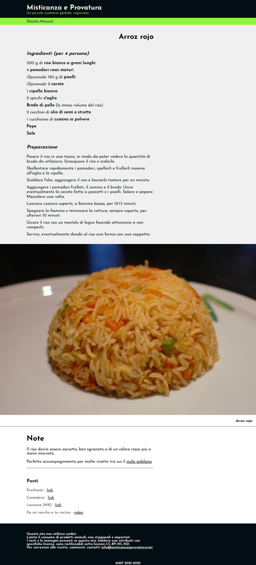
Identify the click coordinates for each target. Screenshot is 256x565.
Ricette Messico (40, 21)
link (50, 490)
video (78, 512)
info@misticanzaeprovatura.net (127, 547)
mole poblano (139, 462)
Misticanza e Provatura (64, 7)
